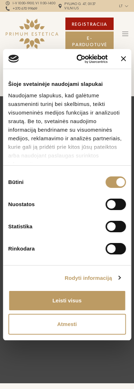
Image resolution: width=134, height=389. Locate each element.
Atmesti (67, 324)
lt (121, 6)
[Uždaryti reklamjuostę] (123, 58)
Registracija (90, 24)
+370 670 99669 (25, 8)
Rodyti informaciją (88, 278)
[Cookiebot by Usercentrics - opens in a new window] (80, 59)
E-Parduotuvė (89, 41)
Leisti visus (67, 300)
